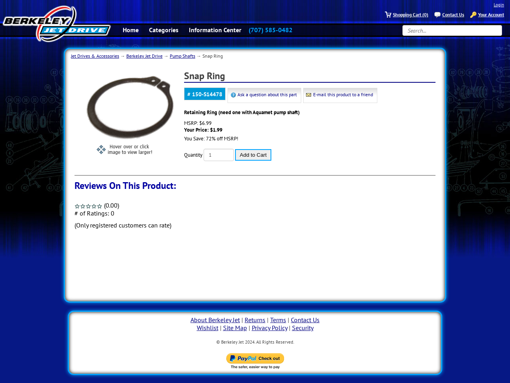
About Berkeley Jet (215, 320)
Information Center (215, 30)
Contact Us (453, 14)
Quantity (193, 155)
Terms (278, 320)
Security (303, 328)
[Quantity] (219, 155)
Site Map (235, 328)
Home (131, 30)
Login (499, 5)
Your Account (491, 14)
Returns (255, 320)
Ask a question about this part (267, 94)
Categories (163, 30)
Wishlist (207, 328)
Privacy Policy (269, 328)
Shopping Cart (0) (410, 14)
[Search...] (452, 30)
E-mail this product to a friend (343, 94)
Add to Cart (253, 155)
